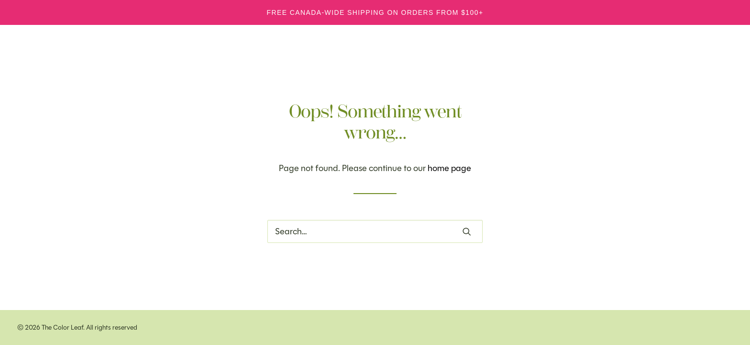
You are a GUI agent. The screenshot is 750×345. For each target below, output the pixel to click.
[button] (467, 231)
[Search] (375, 231)
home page (449, 168)
